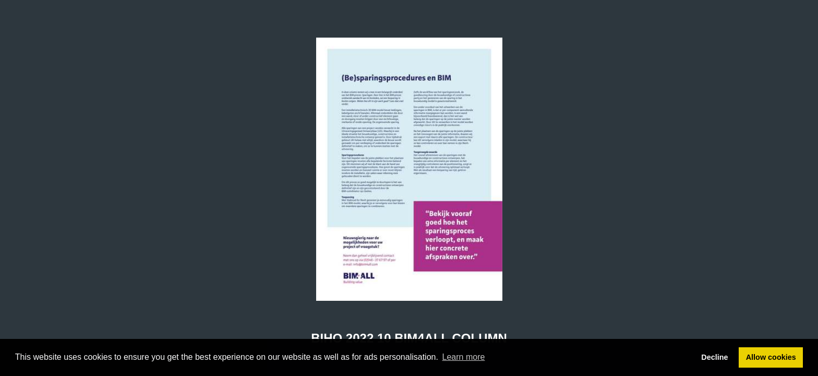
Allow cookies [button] (771, 357)
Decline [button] (714, 357)
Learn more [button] (463, 356)
